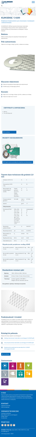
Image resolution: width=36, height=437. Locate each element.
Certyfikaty (7, 132)
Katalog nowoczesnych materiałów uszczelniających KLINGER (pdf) (19, 338)
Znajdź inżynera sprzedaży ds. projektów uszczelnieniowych (18, 162)
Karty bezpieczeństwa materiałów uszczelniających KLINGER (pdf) (19, 342)
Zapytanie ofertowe (5, 405)
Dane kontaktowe (5, 407)
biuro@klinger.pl (5, 431)
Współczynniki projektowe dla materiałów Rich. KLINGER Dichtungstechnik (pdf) (17, 348)
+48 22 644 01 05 (22, 429)
